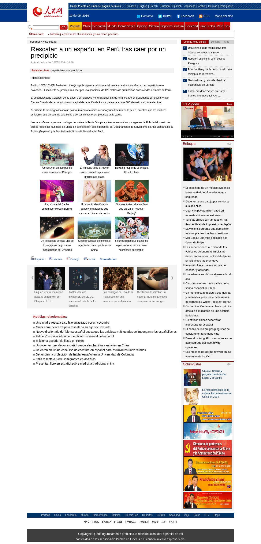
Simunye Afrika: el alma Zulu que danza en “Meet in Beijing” (131, 209)
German (212, 6)
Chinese (131, 6)
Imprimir (37, 259)
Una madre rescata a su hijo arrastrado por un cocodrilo (72, 322)
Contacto (145, 16)
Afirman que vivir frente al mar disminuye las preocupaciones (84, 34)
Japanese (189, 6)
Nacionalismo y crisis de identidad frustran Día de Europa (207, 83)
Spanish (177, 6)
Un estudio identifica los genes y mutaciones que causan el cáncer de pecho (94, 209)
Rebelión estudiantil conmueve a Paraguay (206, 61)
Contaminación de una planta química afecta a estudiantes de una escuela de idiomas (209, 311)
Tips (227, 26)
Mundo (111, 26)
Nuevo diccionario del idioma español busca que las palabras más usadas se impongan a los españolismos (106, 331)
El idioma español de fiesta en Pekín (60, 340)
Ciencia (154, 26)
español (35, 41)
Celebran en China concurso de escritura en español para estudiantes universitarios (91, 350)
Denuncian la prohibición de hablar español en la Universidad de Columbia (85, 354)
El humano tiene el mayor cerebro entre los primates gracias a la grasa (94, 172)
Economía (99, 26)
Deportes (167, 26)
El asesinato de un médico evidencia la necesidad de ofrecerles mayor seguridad (208, 192)
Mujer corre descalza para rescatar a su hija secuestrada (73, 327)
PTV (220, 26)
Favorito (55, 259)
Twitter (164, 16)
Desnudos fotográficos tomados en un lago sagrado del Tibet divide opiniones (209, 343)
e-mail (90, 259)
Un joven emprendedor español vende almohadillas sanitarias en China (83, 345)
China (87, 26)
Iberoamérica (126, 26)
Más (229, 104)
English (143, 6)
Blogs (216, 515)
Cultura (179, 26)
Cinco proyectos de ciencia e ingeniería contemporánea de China (94, 245)
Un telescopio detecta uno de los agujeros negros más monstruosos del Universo (57, 245)
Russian (164, 6)
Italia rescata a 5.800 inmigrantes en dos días (66, 359)
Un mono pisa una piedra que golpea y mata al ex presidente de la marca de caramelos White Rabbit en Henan (208, 297)
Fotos (211, 26)
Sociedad (192, 26)
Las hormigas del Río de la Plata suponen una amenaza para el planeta (118, 297)
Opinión (142, 26)
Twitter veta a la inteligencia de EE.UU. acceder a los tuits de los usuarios (83, 299)
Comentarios (108, 259)
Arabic (201, 6)
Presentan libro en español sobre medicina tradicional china (75, 363)
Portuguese (226, 6)
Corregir (72, 259)
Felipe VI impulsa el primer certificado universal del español (75, 336)
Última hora (36, 34)
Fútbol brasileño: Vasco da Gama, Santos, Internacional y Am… (207, 93)
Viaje (203, 26)
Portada (75, 26)
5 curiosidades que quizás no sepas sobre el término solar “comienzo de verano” (131, 245)
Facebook (185, 16)
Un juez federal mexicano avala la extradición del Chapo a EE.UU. (48, 297)
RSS (204, 16)
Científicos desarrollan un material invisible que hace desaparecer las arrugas (152, 297)
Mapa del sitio (224, 16)
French (154, 6)
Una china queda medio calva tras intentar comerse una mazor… (207, 50)
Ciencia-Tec (131, 515)
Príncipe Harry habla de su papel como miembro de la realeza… (210, 72)
